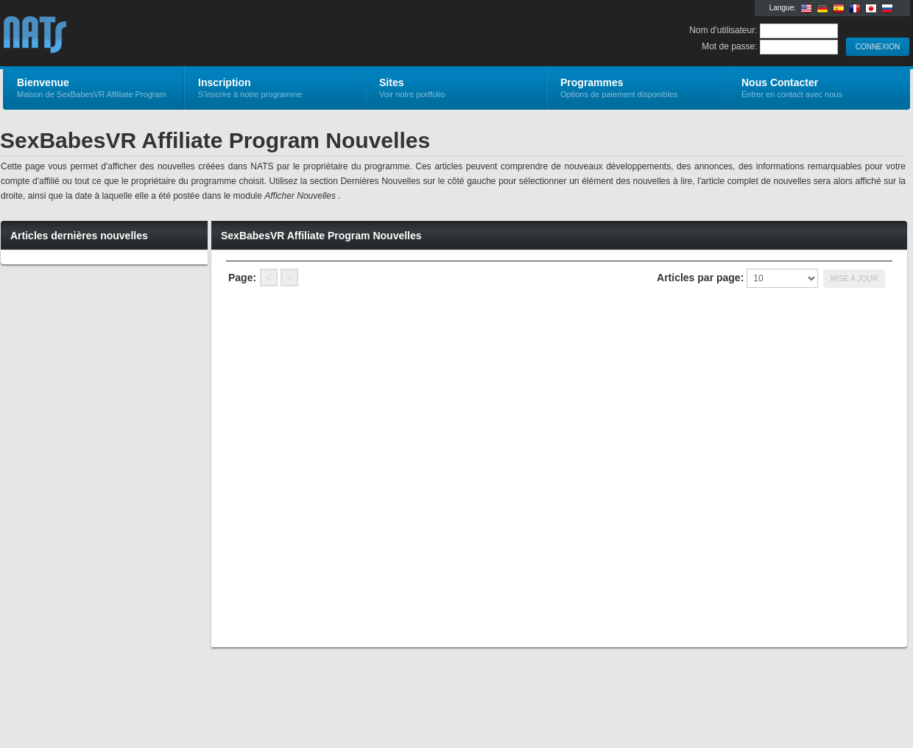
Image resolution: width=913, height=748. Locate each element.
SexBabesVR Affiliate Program (178, 33)
